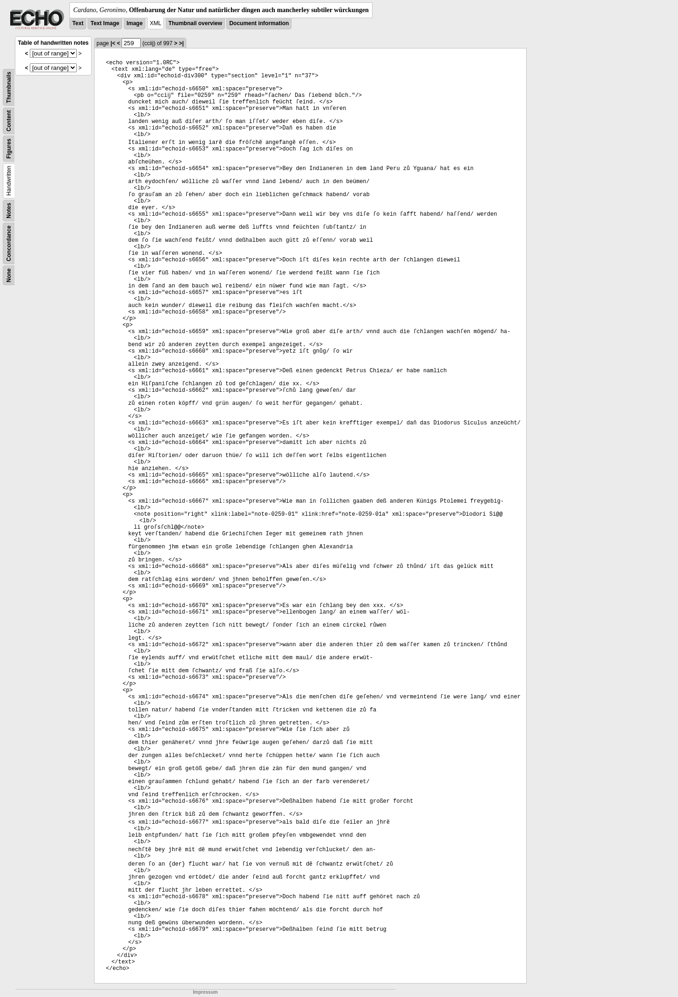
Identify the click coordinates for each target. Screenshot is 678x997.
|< (112, 43)
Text (77, 23)
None (9, 275)
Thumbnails (9, 87)
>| (181, 43)
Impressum (205, 992)
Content (9, 120)
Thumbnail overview (195, 23)
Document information (259, 23)
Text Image (104, 23)
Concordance (9, 243)
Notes (9, 210)
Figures (9, 148)
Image (135, 23)
